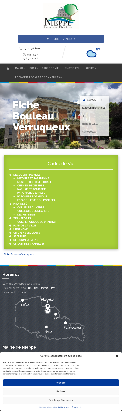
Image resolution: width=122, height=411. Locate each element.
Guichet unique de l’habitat (37, 221)
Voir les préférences (61, 400)
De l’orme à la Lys (25, 240)
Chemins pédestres (30, 185)
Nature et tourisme (31, 189)
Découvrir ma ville (27, 174)
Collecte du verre (30, 207)
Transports (22, 218)
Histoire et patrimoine (33, 178)
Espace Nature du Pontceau (37, 200)
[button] (117, 356)
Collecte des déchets (33, 210)
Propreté (20, 203)
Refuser (61, 391)
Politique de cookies (48, 407)
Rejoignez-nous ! (61, 39)
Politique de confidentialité (69, 407)
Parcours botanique (93, 108)
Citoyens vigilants (26, 232)
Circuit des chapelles (29, 243)
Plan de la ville (24, 225)
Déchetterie (26, 214)
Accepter (61, 382)
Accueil (89, 100)
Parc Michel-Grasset (32, 192)
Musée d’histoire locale (34, 182)
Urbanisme (20, 229)
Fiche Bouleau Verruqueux (19, 254)
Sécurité (19, 236)
